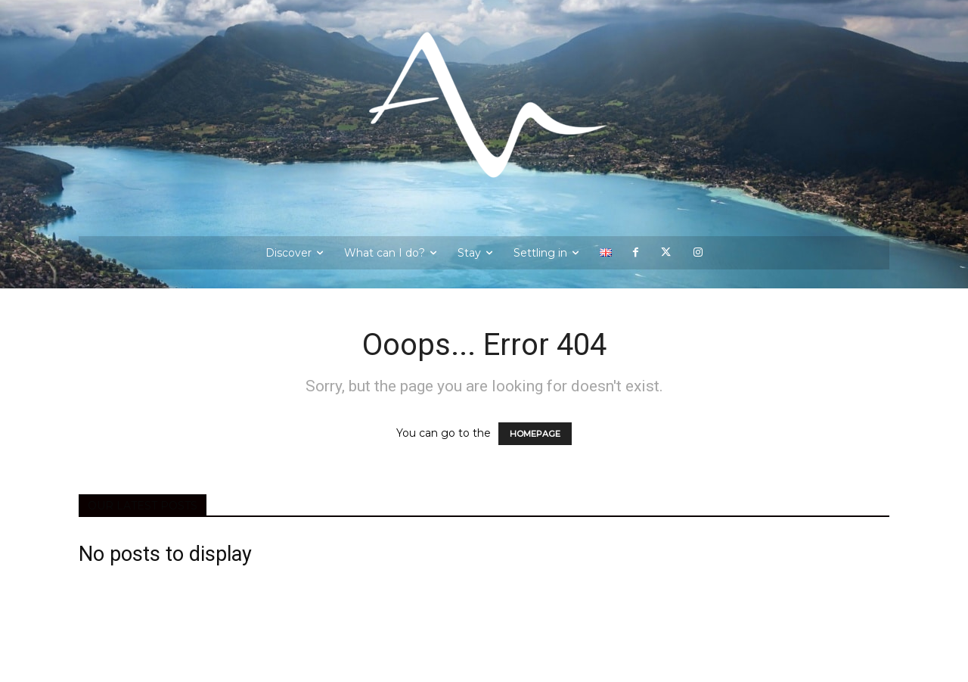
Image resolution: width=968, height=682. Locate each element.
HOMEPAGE (535, 433)
